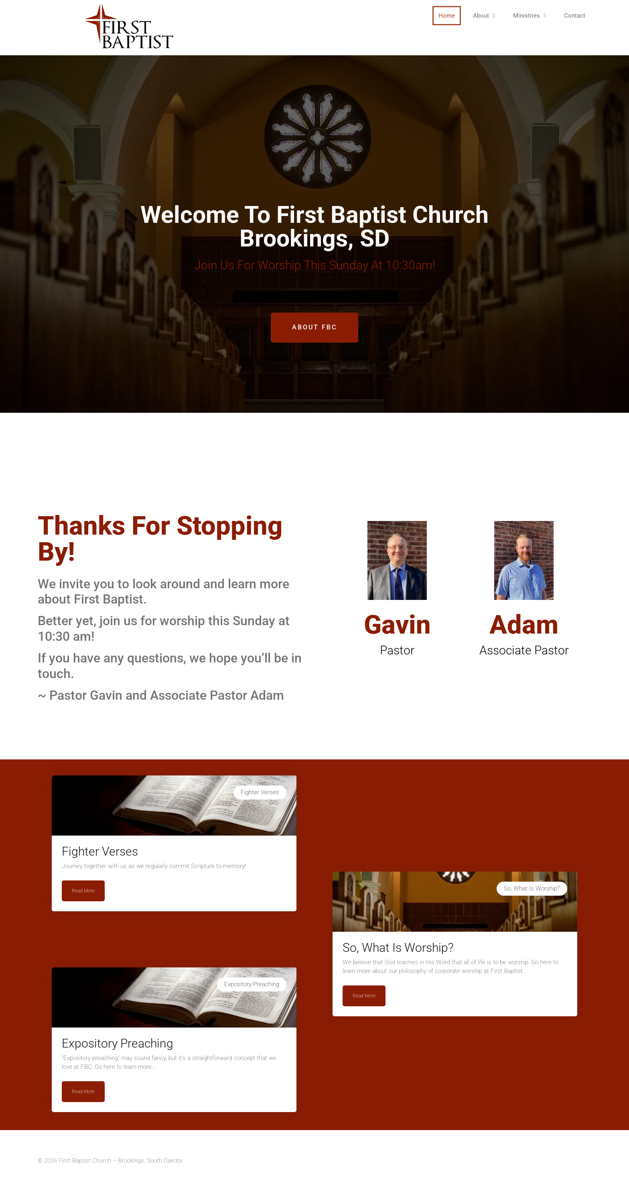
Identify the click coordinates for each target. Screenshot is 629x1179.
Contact (574, 15)
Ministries (529, 15)
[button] (484, 15)
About (484, 15)
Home (446, 15)
